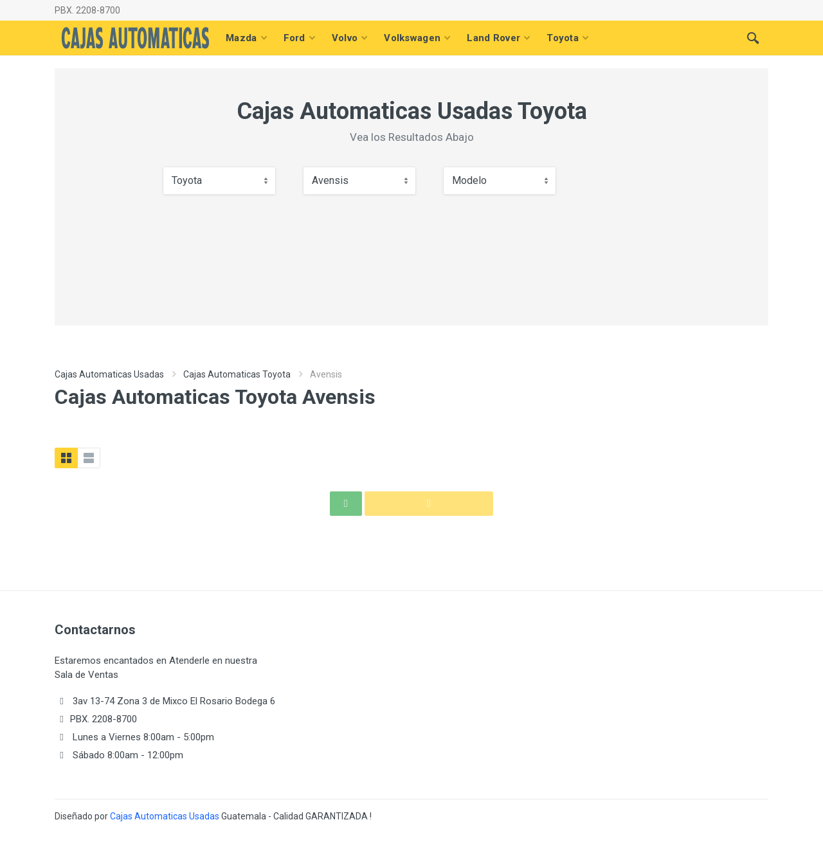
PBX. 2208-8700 (87, 10)
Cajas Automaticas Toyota (237, 374)
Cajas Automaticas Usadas (109, 374)
